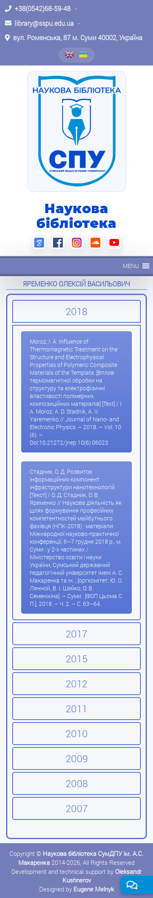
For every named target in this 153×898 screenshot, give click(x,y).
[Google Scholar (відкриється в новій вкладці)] (39, 242)
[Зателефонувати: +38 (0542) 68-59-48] (38, 8)
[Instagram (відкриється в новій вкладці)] (76, 242)
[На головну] (76, 131)
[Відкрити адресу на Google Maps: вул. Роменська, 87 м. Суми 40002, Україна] (73, 37)
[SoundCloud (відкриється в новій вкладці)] (95, 242)
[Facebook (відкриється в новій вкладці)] (58, 242)
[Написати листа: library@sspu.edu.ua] (39, 23)
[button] (131, 266)
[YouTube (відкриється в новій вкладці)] (114, 242)
